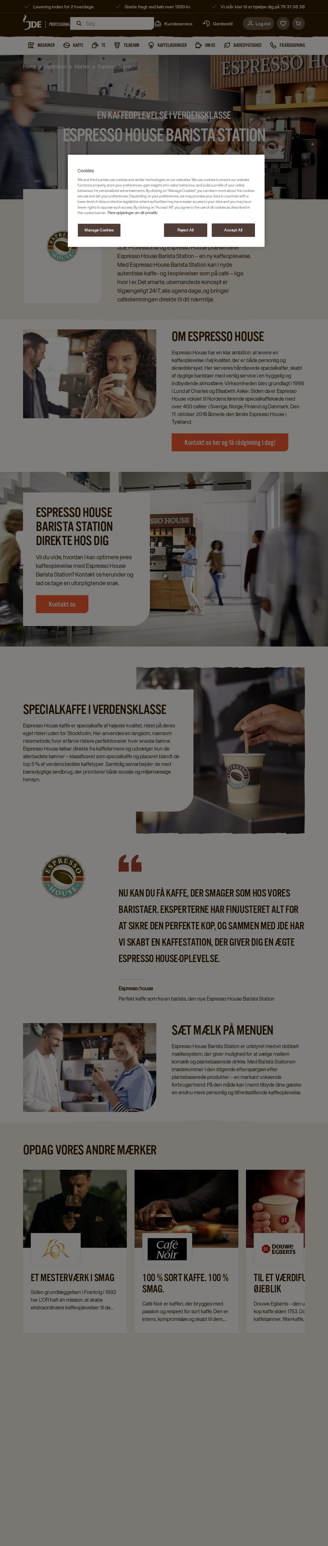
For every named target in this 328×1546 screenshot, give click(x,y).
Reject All (185, 230)
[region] (166, 201)
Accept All (233, 230)
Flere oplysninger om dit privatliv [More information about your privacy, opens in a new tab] (133, 212)
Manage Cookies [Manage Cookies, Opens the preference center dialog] (99, 230)
